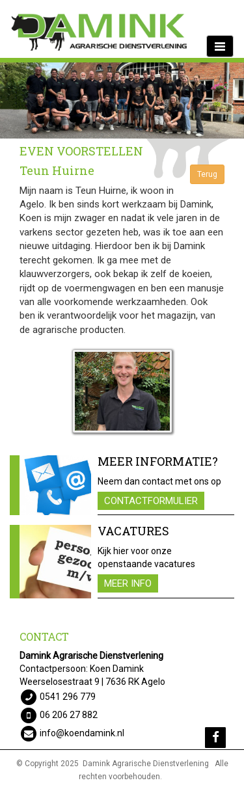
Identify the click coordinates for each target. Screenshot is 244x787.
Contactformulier (151, 501)
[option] (122, 100)
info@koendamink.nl (82, 733)
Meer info (128, 583)
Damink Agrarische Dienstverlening (146, 763)
